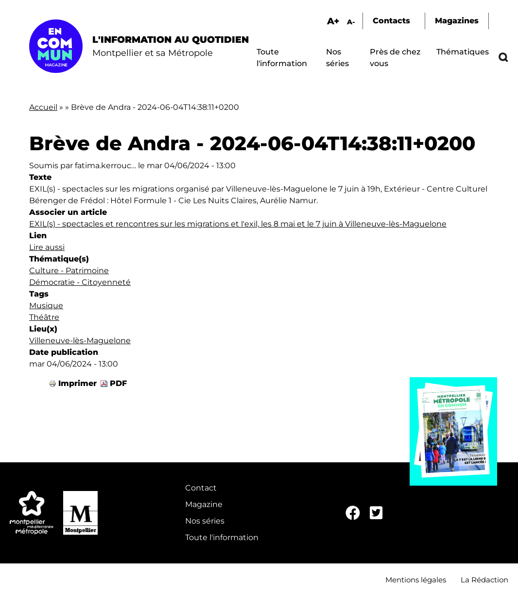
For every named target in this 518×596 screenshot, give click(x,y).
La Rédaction (484, 579)
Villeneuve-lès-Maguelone (80, 340)
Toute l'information (222, 537)
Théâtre (44, 317)
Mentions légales (415, 579)
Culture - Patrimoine (69, 270)
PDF (118, 383)
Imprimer (77, 383)
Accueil (43, 107)
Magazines (457, 20)
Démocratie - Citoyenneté (80, 282)
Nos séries (204, 521)
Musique (46, 305)
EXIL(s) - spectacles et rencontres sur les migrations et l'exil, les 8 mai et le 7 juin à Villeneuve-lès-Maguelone (238, 223)
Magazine (204, 504)
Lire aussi (47, 247)
